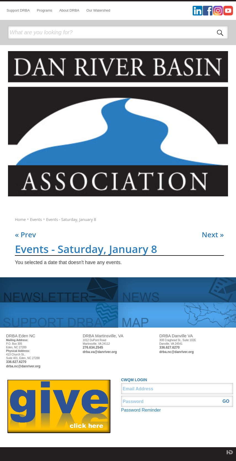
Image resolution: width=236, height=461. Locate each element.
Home (20, 220)
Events (36, 220)
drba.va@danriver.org (100, 352)
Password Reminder (141, 410)
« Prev (25, 234)
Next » (213, 234)
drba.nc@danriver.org (23, 366)
